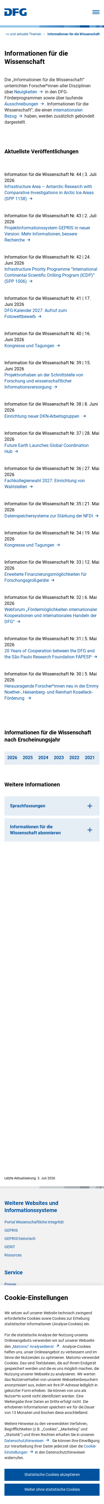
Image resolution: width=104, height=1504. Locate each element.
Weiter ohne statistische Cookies (52, 1489)
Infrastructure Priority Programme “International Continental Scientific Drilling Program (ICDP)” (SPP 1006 (50, 275)
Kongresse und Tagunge (32, 345)
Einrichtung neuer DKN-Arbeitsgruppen (45, 416)
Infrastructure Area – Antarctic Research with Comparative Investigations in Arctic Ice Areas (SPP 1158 (49, 192)
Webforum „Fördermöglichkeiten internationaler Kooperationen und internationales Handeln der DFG (50, 615)
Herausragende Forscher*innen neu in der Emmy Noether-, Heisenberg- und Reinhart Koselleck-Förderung (51, 692)
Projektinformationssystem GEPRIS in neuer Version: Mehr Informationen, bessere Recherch (47, 234)
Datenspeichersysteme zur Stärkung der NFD (52, 515)
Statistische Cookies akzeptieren (52, 1474)
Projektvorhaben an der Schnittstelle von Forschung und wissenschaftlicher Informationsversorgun (43, 381)
